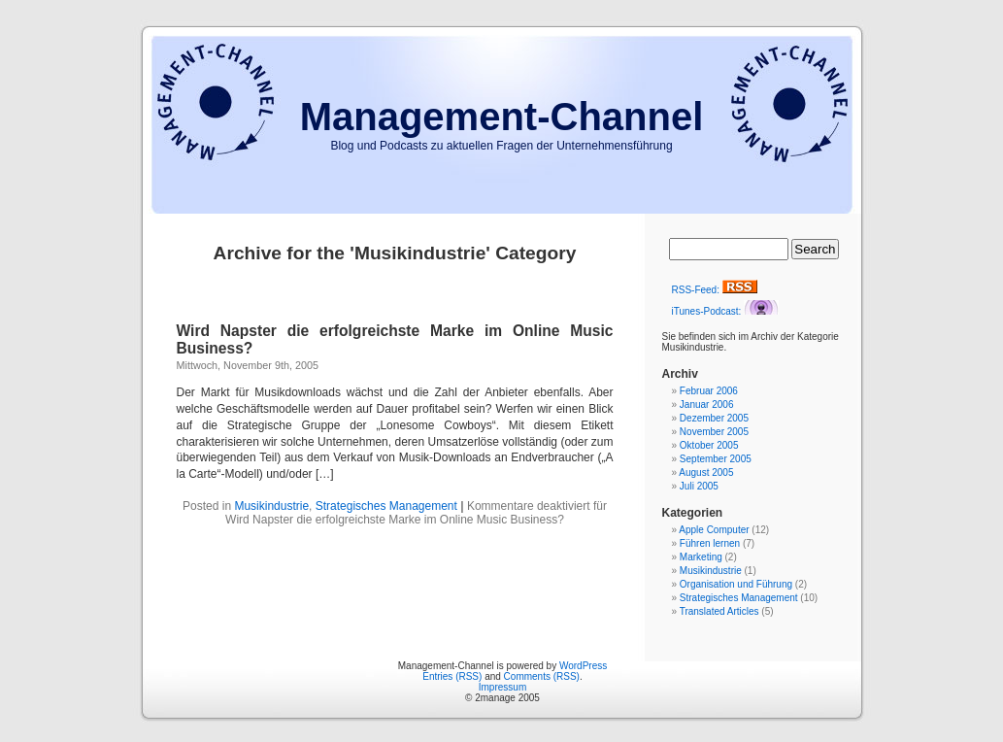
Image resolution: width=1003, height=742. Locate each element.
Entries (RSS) (452, 676)
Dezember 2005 (714, 418)
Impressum (502, 687)
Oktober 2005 (709, 445)
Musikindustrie (271, 506)
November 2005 (714, 431)
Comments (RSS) (542, 676)
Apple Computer (714, 529)
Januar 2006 (707, 404)
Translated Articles (719, 611)
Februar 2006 (709, 391)
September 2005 (716, 459)
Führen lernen (710, 543)
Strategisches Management (386, 506)
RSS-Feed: (714, 290)
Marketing (701, 557)
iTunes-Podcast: (726, 311)
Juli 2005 (699, 486)
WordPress (583, 665)
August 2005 (706, 472)
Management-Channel (502, 116)
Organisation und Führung (736, 584)
